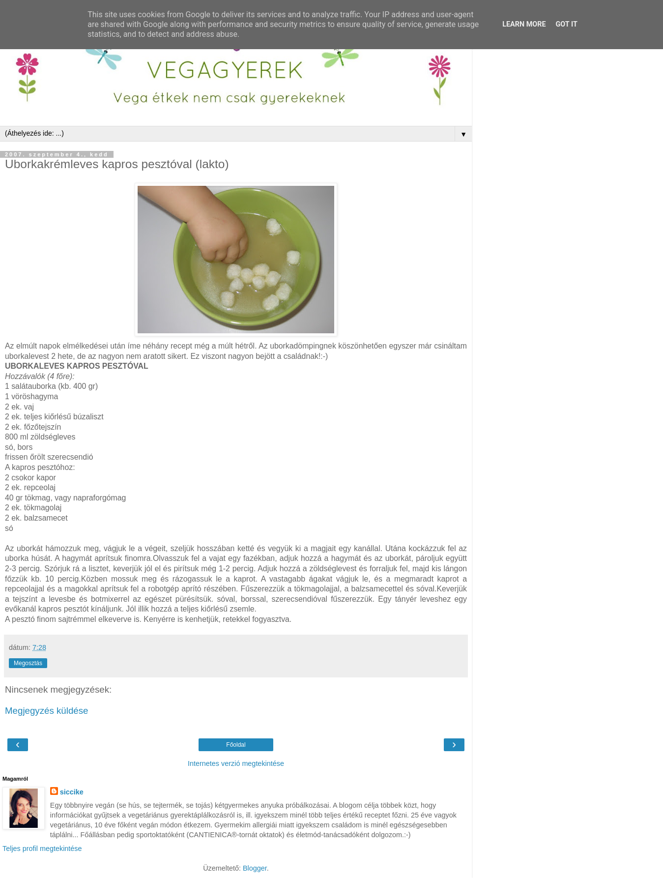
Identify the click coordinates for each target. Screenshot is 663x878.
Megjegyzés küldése (46, 710)
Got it (566, 24)
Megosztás (28, 663)
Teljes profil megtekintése (42, 848)
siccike (72, 792)
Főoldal (235, 744)
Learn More (524, 24)
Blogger (255, 868)
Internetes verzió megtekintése (236, 763)
